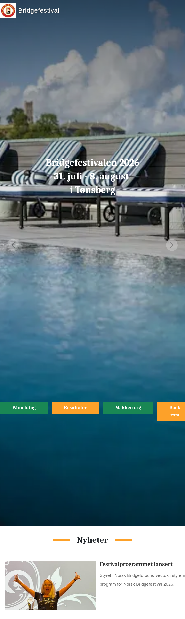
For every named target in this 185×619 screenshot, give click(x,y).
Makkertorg (128, 407)
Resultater (75, 407)
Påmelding (24, 407)
